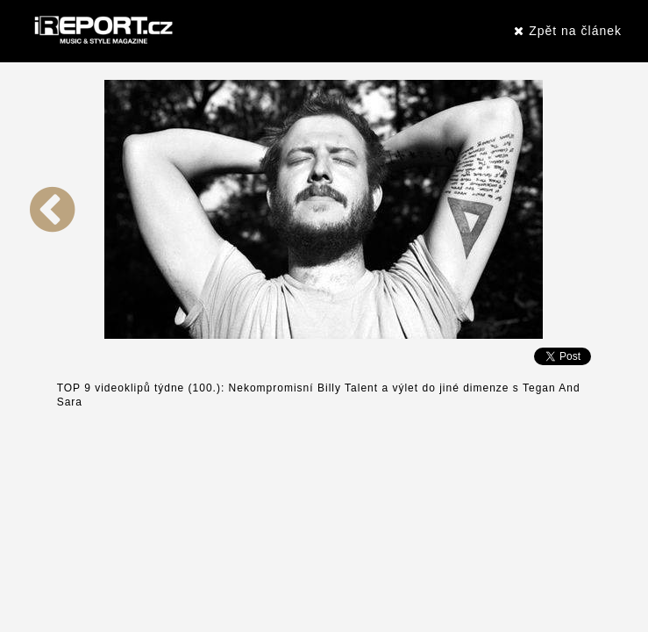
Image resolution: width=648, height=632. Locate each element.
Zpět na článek (568, 31)
